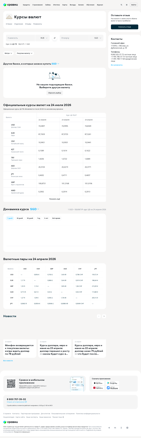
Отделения (18, 24)
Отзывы (28, 24)
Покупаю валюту (25, 53)
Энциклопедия (8, 417)
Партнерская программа (30, 414)
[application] (54, 236)
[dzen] (127, 428)
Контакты (16, 414)
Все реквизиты (117, 65)
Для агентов (45, 414)
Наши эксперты (32, 417)
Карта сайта (20, 417)
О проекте (7, 414)
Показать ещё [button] (54, 199)
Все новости (8, 361)
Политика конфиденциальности (88, 414)
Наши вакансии (45, 417)
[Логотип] (10, 422)
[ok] (121, 428)
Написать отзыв (124, 27)
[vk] (115, 428)
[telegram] (109, 428)
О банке (9, 24)
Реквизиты (37, 24)
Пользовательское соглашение (63, 414)
